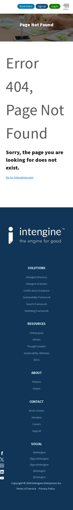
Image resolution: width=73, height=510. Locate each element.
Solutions (36, 268)
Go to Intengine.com (19, 177)
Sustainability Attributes (36, 353)
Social (36, 444)
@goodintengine (39, 458)
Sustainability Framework (36, 297)
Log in (54, 6)
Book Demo (26, 6)
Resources (36, 324)
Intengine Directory (36, 277)
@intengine (39, 452)
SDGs (36, 360)
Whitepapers (37, 333)
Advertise (37, 417)
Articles (36, 339)
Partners (36, 382)
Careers (36, 424)
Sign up (42, 6)
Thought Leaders (36, 346)
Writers (36, 388)
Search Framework (36, 304)
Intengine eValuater (36, 283)
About (36, 373)
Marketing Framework (36, 311)
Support (36, 431)
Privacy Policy (47, 488)
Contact (36, 402)
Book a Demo (36, 410)
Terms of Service (26, 488)
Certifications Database (36, 290)
